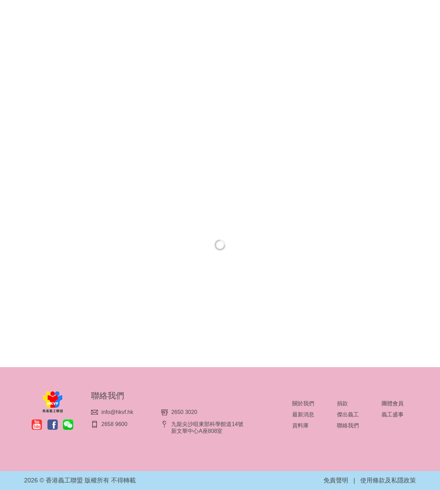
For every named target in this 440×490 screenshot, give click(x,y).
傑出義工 (348, 414)
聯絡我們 (348, 425)
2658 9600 (114, 424)
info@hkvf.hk (117, 412)
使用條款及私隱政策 (388, 480)
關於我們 (303, 403)
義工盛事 (393, 414)
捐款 (342, 403)
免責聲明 (335, 480)
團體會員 (393, 403)
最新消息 (303, 414)
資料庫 (300, 425)
